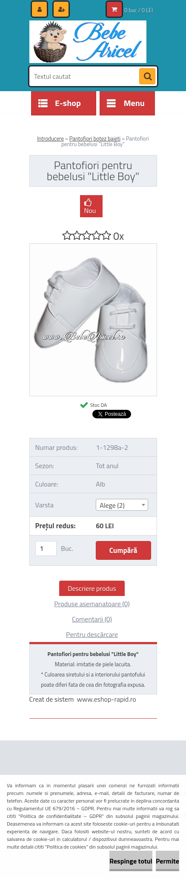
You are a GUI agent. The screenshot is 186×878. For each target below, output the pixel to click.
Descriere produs (92, 588)
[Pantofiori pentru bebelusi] (93, 247)
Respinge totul (130, 861)
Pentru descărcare (92, 634)
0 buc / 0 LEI (138, 10)
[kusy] (46, 548)
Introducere (50, 138)
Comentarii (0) (92, 619)
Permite (167, 861)
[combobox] (122, 505)
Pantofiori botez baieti (94, 138)
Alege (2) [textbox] (112, 505)
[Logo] (87, 41)
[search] (147, 77)
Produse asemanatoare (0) (91, 604)
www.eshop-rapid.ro (106, 699)
